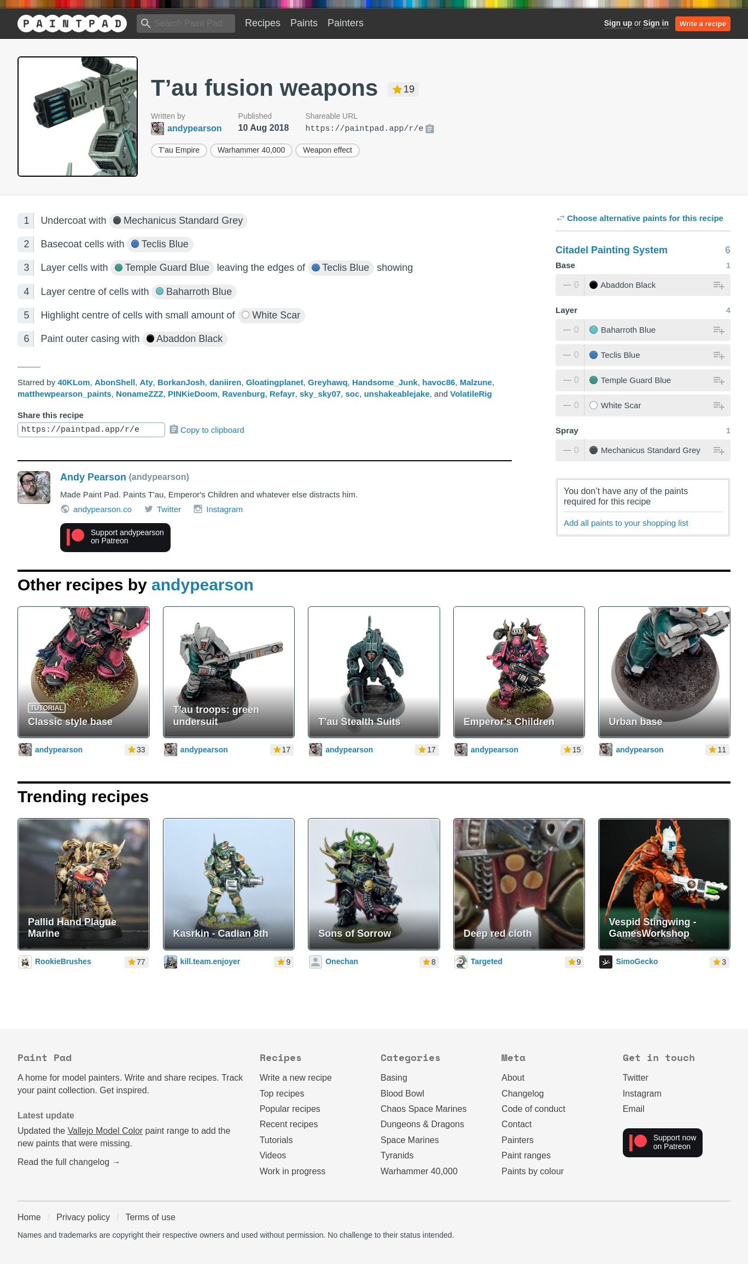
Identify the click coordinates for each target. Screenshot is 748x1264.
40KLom (73, 382)
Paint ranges (526, 1155)
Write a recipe (703, 24)
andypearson (202, 585)
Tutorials (276, 1140)
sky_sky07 (320, 393)
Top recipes (282, 1093)
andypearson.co (96, 509)
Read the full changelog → (69, 1162)
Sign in (656, 23)
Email (634, 1109)
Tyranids (397, 1155)
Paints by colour (532, 1171)
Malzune (476, 382)
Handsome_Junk (385, 382)
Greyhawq (328, 382)
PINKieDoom (193, 393)
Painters (346, 23)
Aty (146, 382)
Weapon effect (327, 150)
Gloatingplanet (274, 382)
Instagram (218, 509)
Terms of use (150, 1217)
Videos (273, 1155)
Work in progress (293, 1171)
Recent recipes (289, 1124)
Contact (516, 1124)
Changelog (522, 1093)
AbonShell (115, 382)
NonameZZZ (139, 393)
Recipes (262, 23)
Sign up (618, 23)
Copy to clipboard (206, 429)
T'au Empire (179, 150)
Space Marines (410, 1140)
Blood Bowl (402, 1093)
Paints (304, 23)
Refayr (282, 393)
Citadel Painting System (612, 250)
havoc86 (438, 382)
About (512, 1077)
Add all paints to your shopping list (626, 522)
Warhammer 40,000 (251, 150)
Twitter (162, 509)
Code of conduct (533, 1109)
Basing (394, 1077)
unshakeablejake (397, 393)
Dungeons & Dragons (422, 1124)
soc (352, 393)
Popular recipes (290, 1109)
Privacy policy (83, 1217)
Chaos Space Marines (423, 1109)
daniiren (225, 382)
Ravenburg (243, 393)
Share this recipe (50, 415)
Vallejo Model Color (105, 1130)
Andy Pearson (93, 477)
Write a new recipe (296, 1077)
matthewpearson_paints (64, 393)
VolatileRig (471, 393)
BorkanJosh (181, 382)
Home (29, 1217)
